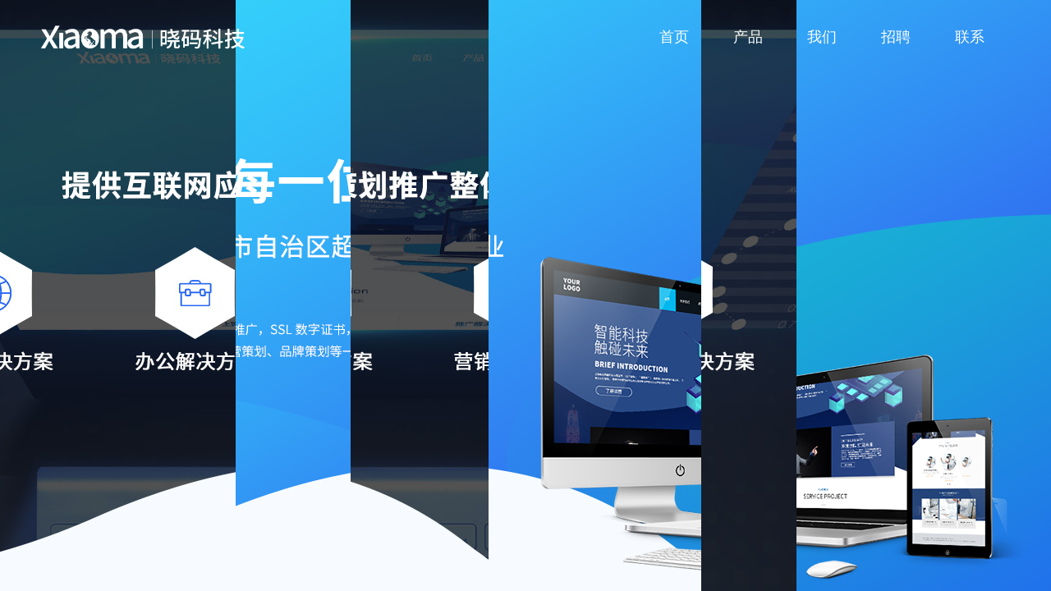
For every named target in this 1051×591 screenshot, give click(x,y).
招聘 (896, 37)
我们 (822, 37)
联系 (969, 37)
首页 (674, 37)
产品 (748, 37)
